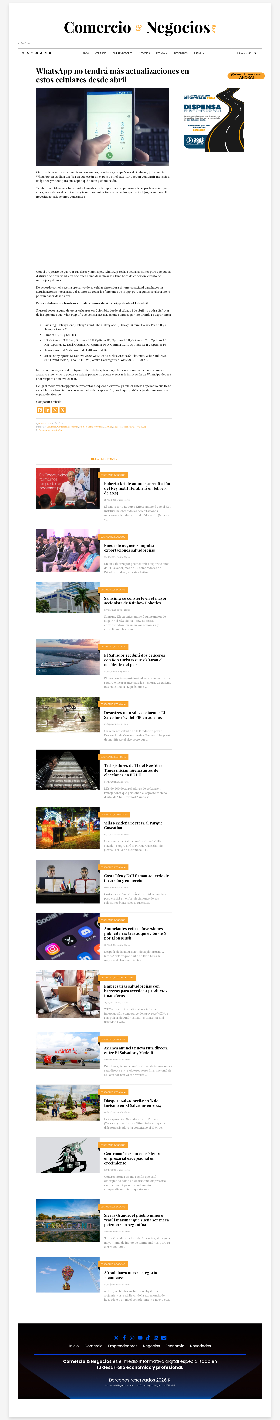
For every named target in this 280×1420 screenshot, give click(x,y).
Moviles (108, 426)
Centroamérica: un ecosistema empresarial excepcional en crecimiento (132, 1158)
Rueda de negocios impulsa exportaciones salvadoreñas (129, 548)
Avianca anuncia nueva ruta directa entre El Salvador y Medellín (136, 1050)
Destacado (44, 430)
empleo (83, 426)
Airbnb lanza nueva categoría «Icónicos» (130, 1275)
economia (73, 426)
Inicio (86, 53)
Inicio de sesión (244, 53)
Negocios (144, 53)
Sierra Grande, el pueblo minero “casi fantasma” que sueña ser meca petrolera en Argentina (136, 1220)
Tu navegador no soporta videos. (104, 236)
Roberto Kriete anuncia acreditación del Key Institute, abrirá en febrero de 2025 (137, 488)
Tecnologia (129, 426)
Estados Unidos (95, 426)
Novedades (180, 53)
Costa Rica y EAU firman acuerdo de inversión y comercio (136, 878)
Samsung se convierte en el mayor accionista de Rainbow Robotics (135, 600)
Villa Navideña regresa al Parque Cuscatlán (133, 825)
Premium (199, 53)
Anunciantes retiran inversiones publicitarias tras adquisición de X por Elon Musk (135, 933)
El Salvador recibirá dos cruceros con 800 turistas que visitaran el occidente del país (134, 659)
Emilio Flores (123, 499)
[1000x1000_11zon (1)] (212, 120)
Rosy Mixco (45, 423)
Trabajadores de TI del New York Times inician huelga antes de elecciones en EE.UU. (133, 770)
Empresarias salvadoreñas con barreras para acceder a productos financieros (135, 990)
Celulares (51, 426)
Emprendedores (122, 53)
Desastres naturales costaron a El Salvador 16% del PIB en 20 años (134, 715)
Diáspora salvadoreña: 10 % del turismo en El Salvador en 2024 (132, 1103)
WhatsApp (141, 426)
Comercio (100, 53)
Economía (162, 53)
